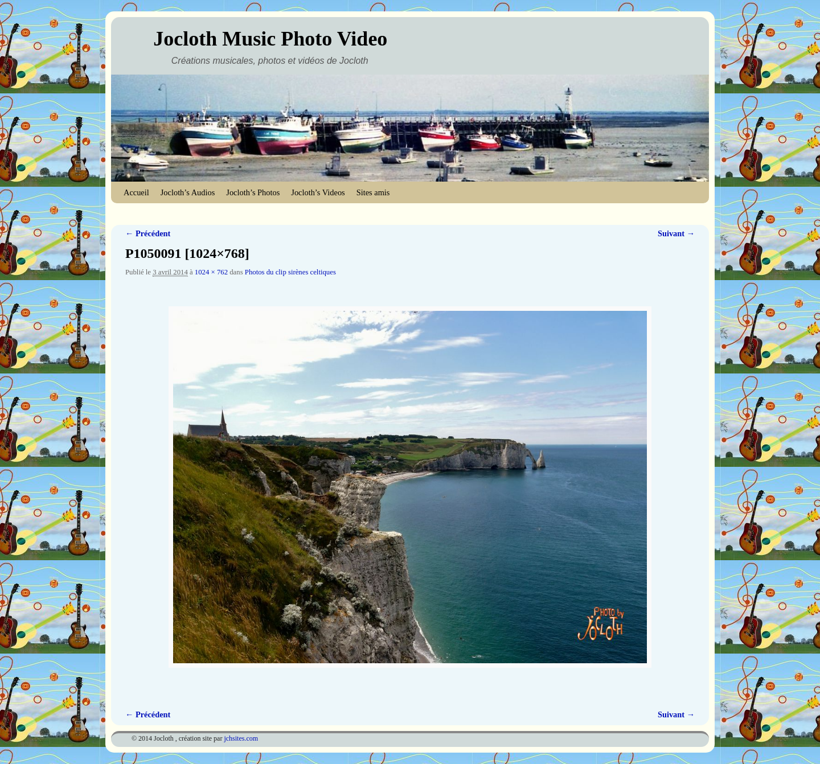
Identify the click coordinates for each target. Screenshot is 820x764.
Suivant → (676, 233)
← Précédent (147, 233)
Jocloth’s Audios (188, 192)
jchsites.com (241, 738)
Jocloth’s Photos (253, 192)
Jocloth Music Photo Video (270, 38)
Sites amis (373, 192)
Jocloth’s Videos (318, 192)
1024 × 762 (211, 272)
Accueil (136, 192)
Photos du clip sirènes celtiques (290, 272)
